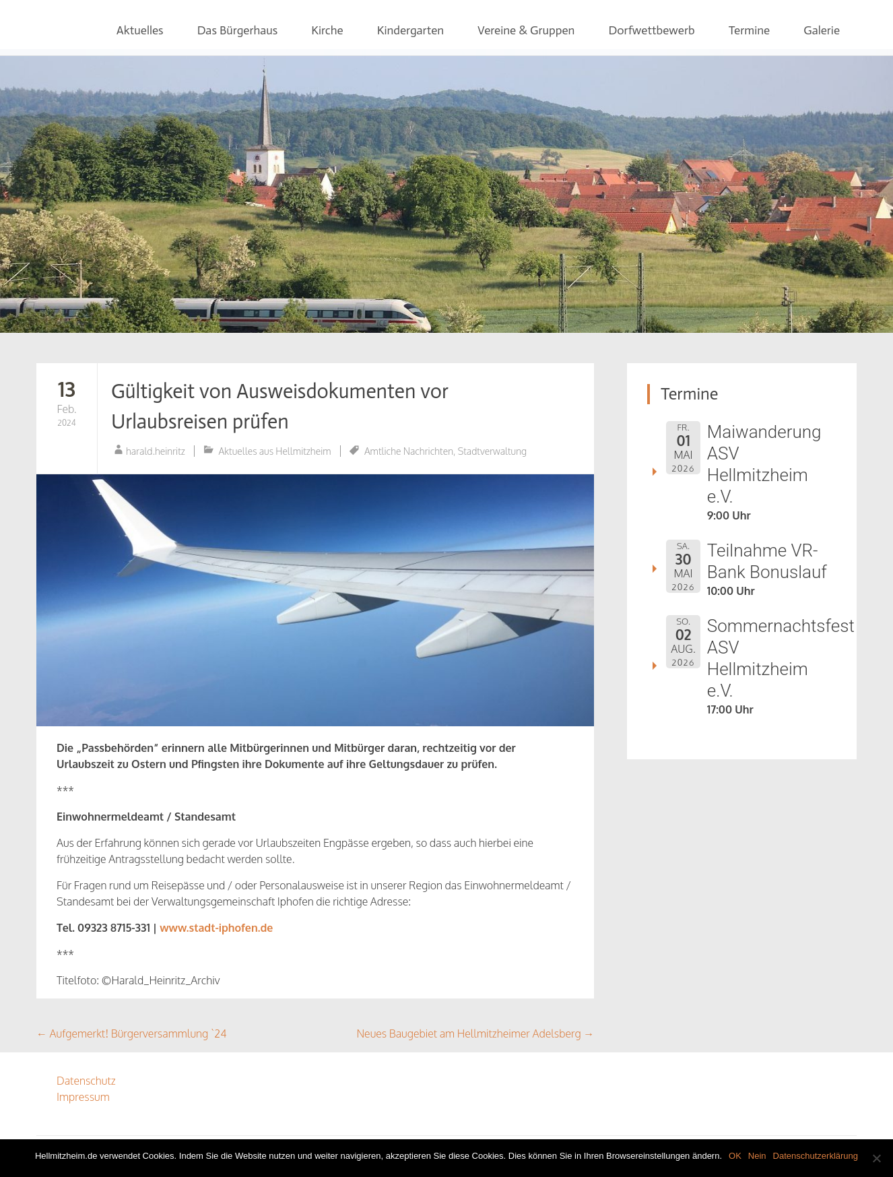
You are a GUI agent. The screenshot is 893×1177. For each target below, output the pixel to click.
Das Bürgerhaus (237, 30)
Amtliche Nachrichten (408, 451)
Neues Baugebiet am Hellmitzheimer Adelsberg (475, 1033)
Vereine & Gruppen (525, 30)
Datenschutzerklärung (815, 1156)
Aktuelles (140, 30)
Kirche (327, 30)
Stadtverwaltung (492, 451)
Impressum (83, 1097)
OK (735, 1156)
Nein (757, 1156)
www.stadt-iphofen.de (216, 927)
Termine (749, 30)
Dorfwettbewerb (651, 30)
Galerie (821, 30)
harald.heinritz (155, 451)
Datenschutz (86, 1080)
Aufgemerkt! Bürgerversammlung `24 (131, 1033)
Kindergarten (410, 30)
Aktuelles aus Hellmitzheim (275, 451)
